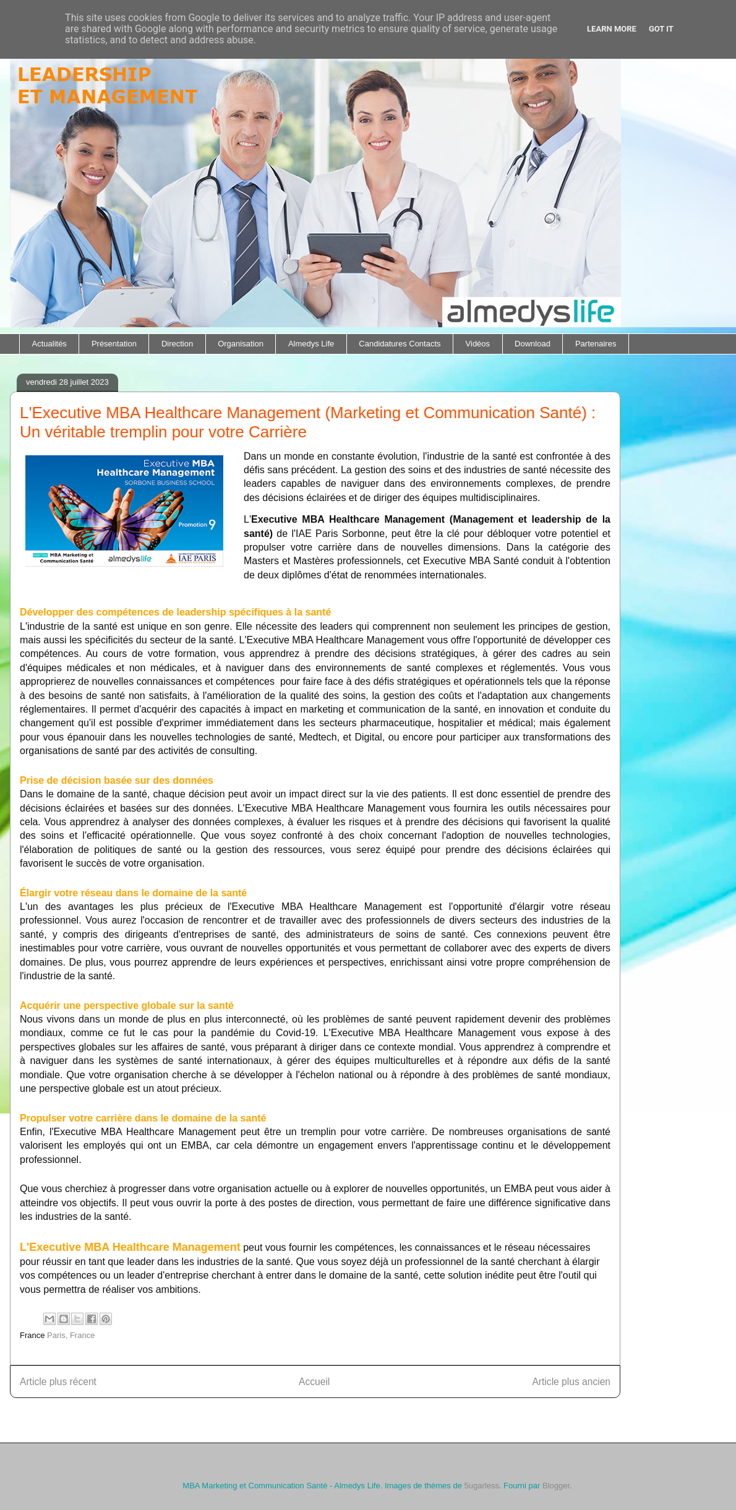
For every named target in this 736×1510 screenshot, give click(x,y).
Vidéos (478, 343)
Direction (177, 343)
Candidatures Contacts (399, 343)
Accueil (314, 1381)
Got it (661, 28)
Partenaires (595, 343)
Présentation (114, 343)
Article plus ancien (571, 1381)
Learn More (611, 28)
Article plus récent (58, 1381)
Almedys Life (311, 343)
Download (532, 343)
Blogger (556, 1485)
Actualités (49, 343)
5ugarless (481, 1485)
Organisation (240, 343)
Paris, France (71, 1335)
